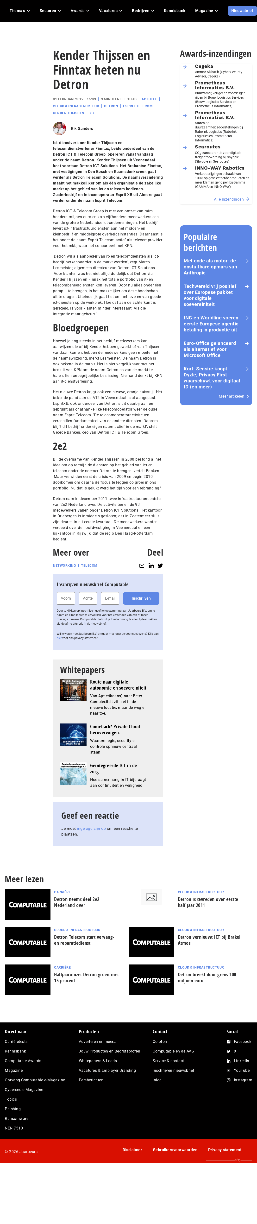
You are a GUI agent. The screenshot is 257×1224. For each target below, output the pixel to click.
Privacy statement (225, 1150)
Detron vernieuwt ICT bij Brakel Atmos (209, 940)
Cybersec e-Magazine (24, 1089)
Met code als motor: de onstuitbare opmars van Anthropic (210, 267)
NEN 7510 (14, 1128)
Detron (111, 106)
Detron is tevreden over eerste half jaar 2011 (208, 902)
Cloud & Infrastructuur (76, 106)
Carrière (62, 892)
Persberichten (91, 1080)
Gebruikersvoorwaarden (175, 1150)
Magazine (14, 1070)
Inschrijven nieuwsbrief (173, 1070)
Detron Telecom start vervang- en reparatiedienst (84, 940)
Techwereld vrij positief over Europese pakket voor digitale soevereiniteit (210, 295)
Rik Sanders (82, 128)
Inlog (157, 1080)
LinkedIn (241, 1061)
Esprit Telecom (137, 106)
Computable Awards (23, 1061)
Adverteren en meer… (97, 1041)
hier (59, 638)
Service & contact (168, 1061)
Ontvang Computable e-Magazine (35, 1080)
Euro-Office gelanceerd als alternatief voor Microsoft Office (210, 349)
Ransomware (16, 1118)
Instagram (243, 1080)
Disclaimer (132, 1150)
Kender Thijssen (68, 113)
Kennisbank (15, 1051)
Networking (64, 565)
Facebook (242, 1041)
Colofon (160, 1041)
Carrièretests (16, 1041)
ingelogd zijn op (91, 828)
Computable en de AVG (173, 1051)
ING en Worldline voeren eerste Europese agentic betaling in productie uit (211, 324)
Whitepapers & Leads (98, 1061)
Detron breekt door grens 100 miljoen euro (207, 977)
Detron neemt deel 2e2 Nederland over (77, 902)
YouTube (242, 1070)
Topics (11, 1099)
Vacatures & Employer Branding (107, 1070)
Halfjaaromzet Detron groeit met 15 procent (86, 977)
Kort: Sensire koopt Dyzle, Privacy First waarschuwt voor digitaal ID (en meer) (212, 378)
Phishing (13, 1109)
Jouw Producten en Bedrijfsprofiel (109, 1051)
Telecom (89, 565)
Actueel (149, 99)
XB (91, 113)
